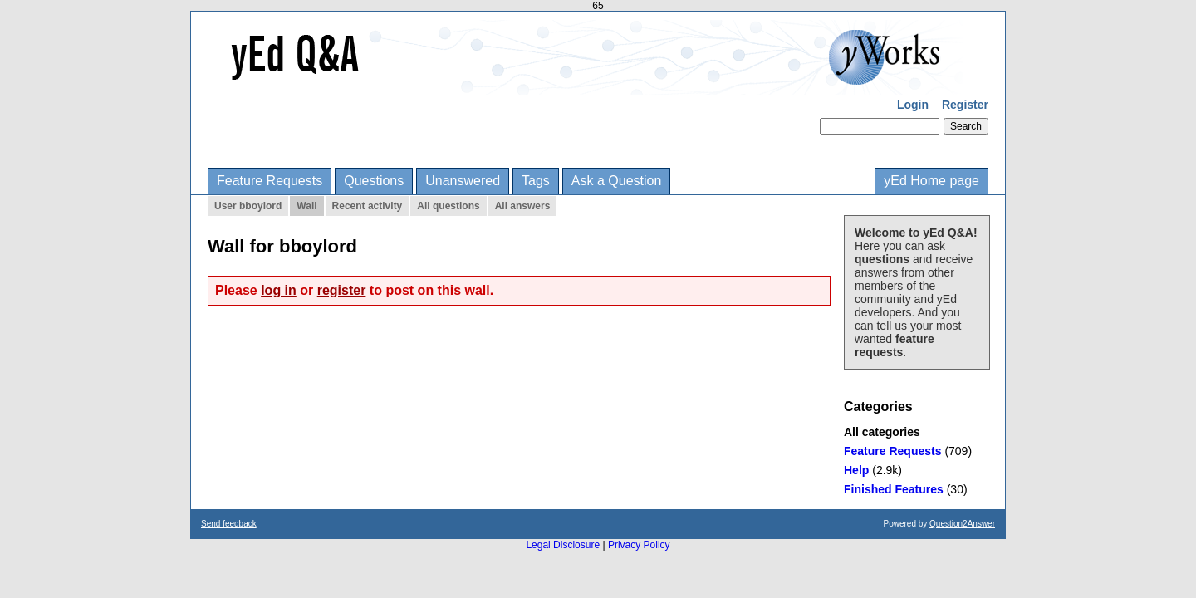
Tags (536, 181)
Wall (306, 206)
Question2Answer (962, 523)
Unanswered (462, 181)
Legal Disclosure (563, 545)
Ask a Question (616, 181)
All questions (448, 206)
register (341, 290)
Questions (374, 181)
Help (856, 470)
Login (913, 104)
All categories (882, 432)
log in (279, 290)
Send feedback (229, 523)
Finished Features (894, 489)
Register (965, 104)
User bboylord (248, 206)
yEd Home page (931, 181)
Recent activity (367, 206)
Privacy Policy (639, 545)
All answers (523, 206)
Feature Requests (269, 181)
